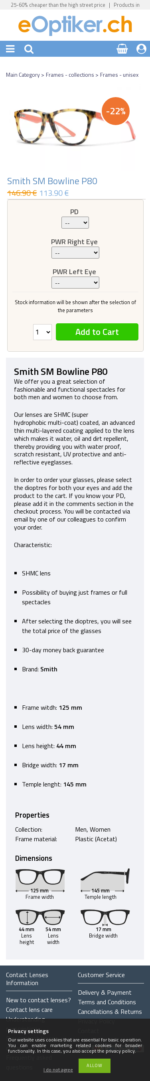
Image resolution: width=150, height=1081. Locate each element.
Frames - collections (70, 74)
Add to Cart (97, 331)
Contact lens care (29, 1009)
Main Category (23, 74)
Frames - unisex (119, 74)
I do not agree (58, 1070)
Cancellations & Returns (110, 1011)
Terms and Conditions (107, 1002)
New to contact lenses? (38, 1000)
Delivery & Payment (105, 992)
